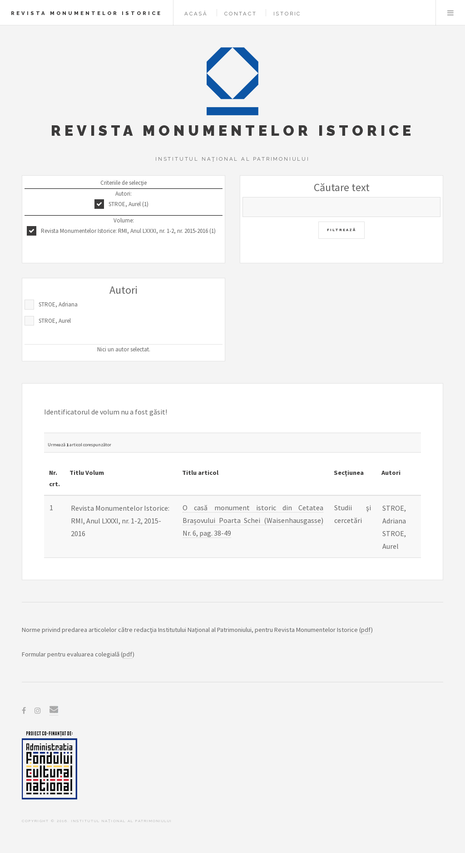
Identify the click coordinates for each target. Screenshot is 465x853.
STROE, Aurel (55, 321)
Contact (240, 13)
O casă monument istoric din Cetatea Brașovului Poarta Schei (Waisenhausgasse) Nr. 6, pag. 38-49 (253, 520)
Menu (450, 12)
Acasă (196, 13)
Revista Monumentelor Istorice (86, 13)
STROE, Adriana (58, 304)
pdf (366, 630)
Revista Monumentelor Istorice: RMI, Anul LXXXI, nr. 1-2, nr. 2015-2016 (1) (128, 231)
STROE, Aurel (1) (128, 204)
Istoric (287, 13)
